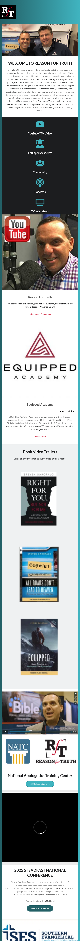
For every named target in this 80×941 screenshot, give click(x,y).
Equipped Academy (40, 153)
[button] (76, 12)
